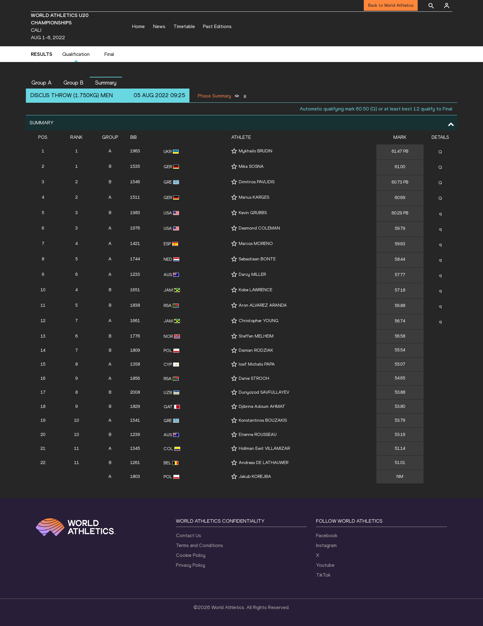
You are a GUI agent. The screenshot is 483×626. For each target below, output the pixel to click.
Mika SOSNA (251, 166)
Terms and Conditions (199, 545)
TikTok (323, 575)
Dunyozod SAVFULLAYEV (264, 392)
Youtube (325, 565)
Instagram (326, 545)
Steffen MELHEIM (256, 336)
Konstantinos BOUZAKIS (263, 420)
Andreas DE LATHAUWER (263, 462)
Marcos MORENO (256, 243)
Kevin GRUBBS (253, 212)
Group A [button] (41, 82)
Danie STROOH (254, 378)
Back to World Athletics (390, 5)
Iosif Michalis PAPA (257, 364)
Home (138, 26)
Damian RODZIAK (256, 350)
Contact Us (188, 535)
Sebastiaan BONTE (257, 259)
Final (109, 54)
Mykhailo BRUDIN (255, 151)
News (159, 26)
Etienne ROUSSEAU (258, 434)
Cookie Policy (190, 555)
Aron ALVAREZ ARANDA (263, 305)
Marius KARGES (254, 197)
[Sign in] (446, 5)
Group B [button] (73, 82)
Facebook (326, 535)
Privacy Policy (190, 565)
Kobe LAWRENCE (255, 289)
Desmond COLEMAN (259, 228)
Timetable (184, 26)
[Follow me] (234, 151)
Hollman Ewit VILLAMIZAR (264, 448)
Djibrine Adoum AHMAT (262, 406)
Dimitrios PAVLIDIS (256, 181)
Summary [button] (105, 82)
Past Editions (217, 26)
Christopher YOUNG (258, 320)
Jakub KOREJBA (255, 476)
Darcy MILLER (252, 274)
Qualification (76, 54)
